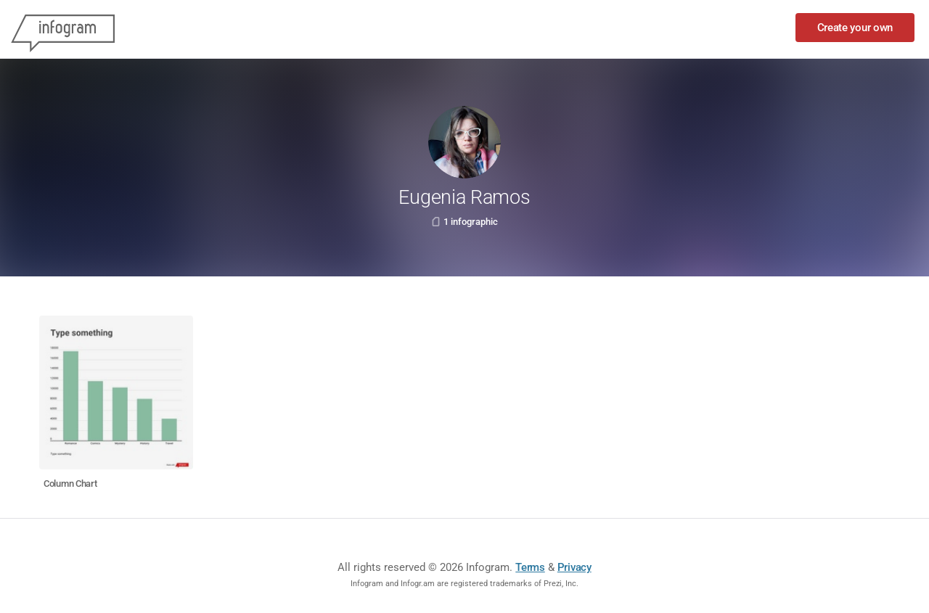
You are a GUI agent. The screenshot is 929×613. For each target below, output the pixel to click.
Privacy (574, 567)
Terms (530, 567)
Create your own (855, 27)
